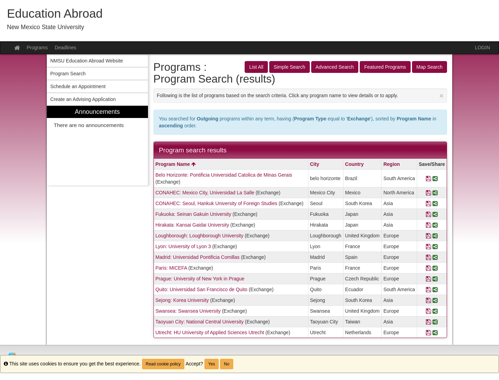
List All (256, 67)
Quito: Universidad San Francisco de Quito (201, 289)
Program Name (176, 164)
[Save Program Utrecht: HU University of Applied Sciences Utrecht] (428, 332)
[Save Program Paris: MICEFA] (428, 268)
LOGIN (482, 47)
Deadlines (65, 47)
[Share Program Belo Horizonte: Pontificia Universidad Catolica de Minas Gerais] (435, 178)
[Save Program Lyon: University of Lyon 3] (428, 246)
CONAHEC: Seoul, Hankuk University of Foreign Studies (217, 203)
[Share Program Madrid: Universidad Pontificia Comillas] (435, 257)
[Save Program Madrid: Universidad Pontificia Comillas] (428, 257)
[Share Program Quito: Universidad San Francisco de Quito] (435, 289)
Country (354, 164)
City (314, 164)
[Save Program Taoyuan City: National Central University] (428, 321)
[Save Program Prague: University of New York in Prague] (428, 278)
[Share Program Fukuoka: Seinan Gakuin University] (435, 214)
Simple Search (289, 67)
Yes (211, 364)
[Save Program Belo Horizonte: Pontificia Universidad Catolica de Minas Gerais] (428, 178)
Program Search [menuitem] (68, 73)
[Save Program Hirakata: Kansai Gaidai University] (428, 225)
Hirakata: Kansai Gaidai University (192, 225)
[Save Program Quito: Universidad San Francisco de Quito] (428, 289)
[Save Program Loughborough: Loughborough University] (428, 235)
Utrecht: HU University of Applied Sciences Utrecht (210, 332)
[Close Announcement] (441, 95)
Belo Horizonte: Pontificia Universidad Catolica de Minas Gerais (224, 175)
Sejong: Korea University (182, 300)
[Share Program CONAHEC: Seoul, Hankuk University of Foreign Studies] (435, 203)
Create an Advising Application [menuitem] (83, 99)
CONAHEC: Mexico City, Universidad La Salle (205, 192)
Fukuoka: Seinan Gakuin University (193, 214)
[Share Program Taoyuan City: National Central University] (435, 321)
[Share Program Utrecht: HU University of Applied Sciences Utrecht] (435, 332)
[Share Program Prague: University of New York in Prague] (435, 278)
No (226, 364)
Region (391, 164)
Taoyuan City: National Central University (200, 321)
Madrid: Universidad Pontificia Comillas (198, 257)
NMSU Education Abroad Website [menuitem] (86, 61)
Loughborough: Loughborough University (200, 235)
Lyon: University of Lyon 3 (183, 246)
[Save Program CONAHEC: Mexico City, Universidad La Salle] (428, 192)
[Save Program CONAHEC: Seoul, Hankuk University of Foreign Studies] (428, 203)
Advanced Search (335, 67)
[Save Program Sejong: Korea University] (428, 300)
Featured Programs (385, 67)
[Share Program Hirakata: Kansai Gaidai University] (435, 225)
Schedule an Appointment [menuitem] (78, 86)
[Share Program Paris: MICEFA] (435, 268)
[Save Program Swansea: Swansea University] (428, 311)
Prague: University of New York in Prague (200, 278)
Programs (37, 47)
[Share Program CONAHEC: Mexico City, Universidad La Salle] (435, 192)
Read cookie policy (163, 364)
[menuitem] (97, 146)
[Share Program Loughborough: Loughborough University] (435, 235)
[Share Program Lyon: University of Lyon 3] (435, 246)
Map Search (430, 67)
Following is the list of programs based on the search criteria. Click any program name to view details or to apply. (300, 96)
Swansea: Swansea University (188, 311)
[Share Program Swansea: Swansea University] (435, 311)
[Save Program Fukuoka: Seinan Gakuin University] (428, 214)
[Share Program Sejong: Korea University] (435, 300)
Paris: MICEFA (171, 268)
